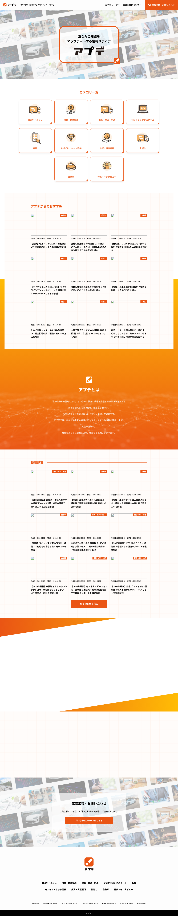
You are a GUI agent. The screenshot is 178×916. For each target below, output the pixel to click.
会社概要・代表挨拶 (50, 903)
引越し (94, 889)
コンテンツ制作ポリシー (89, 903)
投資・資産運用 (78, 889)
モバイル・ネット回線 (55, 889)
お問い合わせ (141, 903)
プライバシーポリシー (69, 903)
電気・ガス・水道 (90, 882)
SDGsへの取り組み (126, 903)
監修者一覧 (35, 903)
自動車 (106, 889)
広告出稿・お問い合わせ (163, 4)
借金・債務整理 (69, 882)
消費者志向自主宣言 (109, 903)
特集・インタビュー (123, 889)
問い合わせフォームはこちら (89, 820)
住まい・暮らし (49, 882)
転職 (134, 882)
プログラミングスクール (115, 882)
